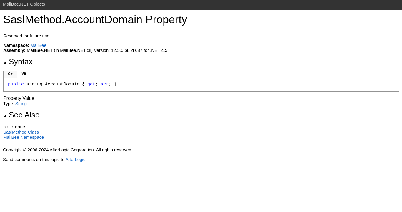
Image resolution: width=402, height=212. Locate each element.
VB (23, 74)
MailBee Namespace (23, 137)
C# (10, 74)
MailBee (38, 45)
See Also (21, 114)
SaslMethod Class (21, 132)
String (21, 103)
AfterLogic (76, 159)
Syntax (18, 61)
